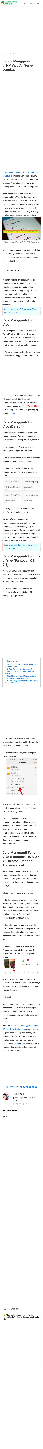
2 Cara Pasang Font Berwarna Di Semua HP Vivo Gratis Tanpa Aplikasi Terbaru (19, 671)
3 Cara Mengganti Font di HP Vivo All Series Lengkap (19, 65)
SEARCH (32, 3)
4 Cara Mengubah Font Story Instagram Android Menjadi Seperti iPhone (21, 682)
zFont (13, 413)
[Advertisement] (21, 28)
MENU (39, 3)
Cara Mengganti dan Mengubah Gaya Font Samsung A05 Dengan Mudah (20, 677)
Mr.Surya (17, 1093)
